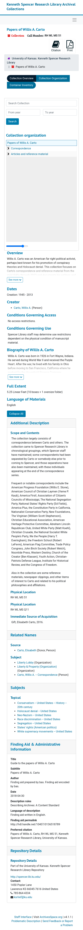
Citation (56, 46)
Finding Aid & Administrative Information (35, 747)
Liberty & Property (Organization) (37, 666)
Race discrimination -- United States (38, 719)
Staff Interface (23, 917)
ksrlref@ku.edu (23, 897)
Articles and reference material (29, 154)
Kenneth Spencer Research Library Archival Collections (41, 6)
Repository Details (26, 850)
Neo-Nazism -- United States (34, 715)
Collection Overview (21, 78)
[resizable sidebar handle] (17, 246)
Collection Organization (53, 78)
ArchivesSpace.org (51, 917)
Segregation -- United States (34, 723)
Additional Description (30, 423)
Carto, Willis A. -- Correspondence (37, 674)
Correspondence (21, 148)
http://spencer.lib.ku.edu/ (26, 876)
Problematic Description (25, 921)
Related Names (23, 635)
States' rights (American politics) (37, 727)
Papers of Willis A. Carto (21, 142)
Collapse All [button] (16, 413)
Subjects (18, 687)
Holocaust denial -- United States (37, 711)
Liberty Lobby (25, 662)
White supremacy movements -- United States (44, 731)
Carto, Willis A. (22, 307)
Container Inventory (21, 85)
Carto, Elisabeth (26, 650)
